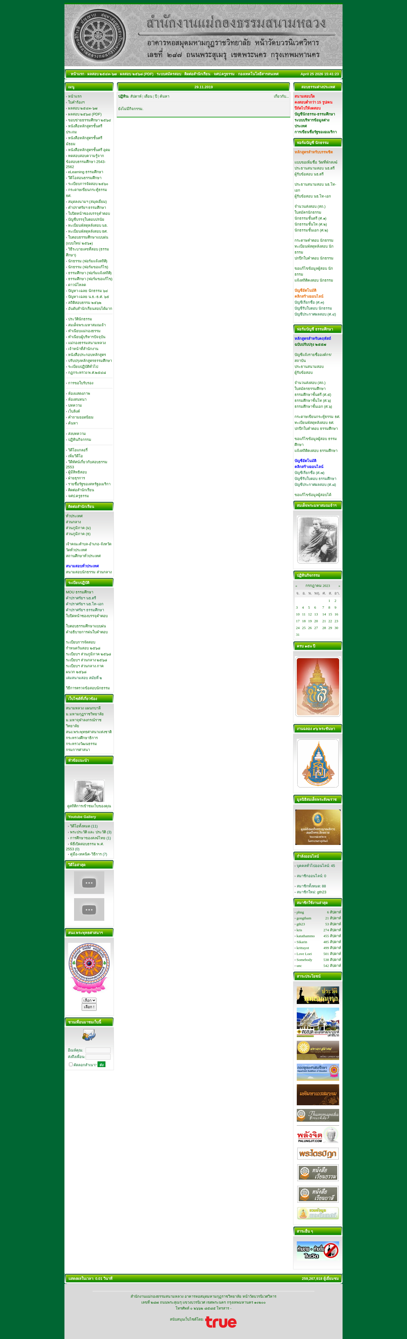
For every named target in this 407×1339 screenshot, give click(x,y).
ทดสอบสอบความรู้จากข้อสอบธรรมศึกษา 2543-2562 (86, 161)
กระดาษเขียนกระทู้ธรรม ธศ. (317, 417)
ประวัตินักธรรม (80, 319)
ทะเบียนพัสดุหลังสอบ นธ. (88, 225)
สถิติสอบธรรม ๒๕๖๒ (85, 303)
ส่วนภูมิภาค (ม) (78, 528)
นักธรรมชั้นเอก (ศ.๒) (311, 230)
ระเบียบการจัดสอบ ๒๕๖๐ (88, 184)
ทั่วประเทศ (74, 516)
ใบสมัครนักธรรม (308, 212)
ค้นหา (73, 423)
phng (300, 912)
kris (299, 930)
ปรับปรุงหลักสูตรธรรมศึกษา (90, 361)
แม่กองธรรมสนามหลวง (87, 343)
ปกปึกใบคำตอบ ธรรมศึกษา (316, 428)
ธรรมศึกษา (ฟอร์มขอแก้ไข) (90, 279)
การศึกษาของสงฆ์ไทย (87, 838)
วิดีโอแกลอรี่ (78, 450)
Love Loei (304, 954)
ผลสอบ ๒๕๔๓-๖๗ (83, 108)
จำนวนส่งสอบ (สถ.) (310, 206)
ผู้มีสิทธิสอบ (77, 472)
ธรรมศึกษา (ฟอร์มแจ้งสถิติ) (90, 273)
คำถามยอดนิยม (81, 417)
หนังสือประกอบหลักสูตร (87, 355)
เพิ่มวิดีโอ (75, 456)
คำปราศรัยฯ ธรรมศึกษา (87, 207)
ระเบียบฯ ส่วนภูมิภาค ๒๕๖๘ (88, 654)
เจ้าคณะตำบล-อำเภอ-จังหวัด (88, 544)
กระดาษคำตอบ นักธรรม (314, 240)
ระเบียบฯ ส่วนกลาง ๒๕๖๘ (86, 660)
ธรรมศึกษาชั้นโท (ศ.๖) (313, 400)
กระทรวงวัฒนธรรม (81, 744)
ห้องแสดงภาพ (79, 393)
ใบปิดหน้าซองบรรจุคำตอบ (89, 213)
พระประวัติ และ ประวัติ (88, 832)
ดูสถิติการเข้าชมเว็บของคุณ (89, 806)
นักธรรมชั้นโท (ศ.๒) (311, 224)
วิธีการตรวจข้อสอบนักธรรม (88, 688)
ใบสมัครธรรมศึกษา (310, 389)
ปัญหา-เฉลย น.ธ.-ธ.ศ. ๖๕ (88, 297)
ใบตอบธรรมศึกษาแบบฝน (86, 626)
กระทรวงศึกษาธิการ (82, 738)
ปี (156, 96)
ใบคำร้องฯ (76, 102)
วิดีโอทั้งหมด (80, 826)
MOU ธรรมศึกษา (79, 592)
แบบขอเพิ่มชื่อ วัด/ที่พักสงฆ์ (316, 162)
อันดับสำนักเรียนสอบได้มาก (90, 308)
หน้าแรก (75, 96)
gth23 (321, 892)
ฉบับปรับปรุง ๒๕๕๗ (310, 344)
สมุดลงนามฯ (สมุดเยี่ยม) (87, 201)
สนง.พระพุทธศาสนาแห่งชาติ (89, 732)
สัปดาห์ (136, 96)
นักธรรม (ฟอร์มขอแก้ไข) (88, 267)
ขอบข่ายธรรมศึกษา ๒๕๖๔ (89, 120)
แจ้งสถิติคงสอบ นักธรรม (314, 280)
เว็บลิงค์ (74, 411)
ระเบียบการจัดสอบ (80, 642)
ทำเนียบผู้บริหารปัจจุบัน (86, 337)
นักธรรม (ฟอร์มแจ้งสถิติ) (87, 261)
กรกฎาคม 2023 (318, 585)
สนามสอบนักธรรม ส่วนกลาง (89, 572)
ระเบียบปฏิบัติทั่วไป (83, 366)
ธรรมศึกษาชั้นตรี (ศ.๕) (313, 394)
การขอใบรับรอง (80, 383)
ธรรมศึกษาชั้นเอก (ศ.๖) (313, 406)
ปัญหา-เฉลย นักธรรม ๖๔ (88, 291)
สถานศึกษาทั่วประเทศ (83, 556)
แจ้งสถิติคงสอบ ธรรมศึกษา (316, 451)
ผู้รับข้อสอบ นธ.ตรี (309, 174)
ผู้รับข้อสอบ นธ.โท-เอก (313, 196)
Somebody (304, 960)
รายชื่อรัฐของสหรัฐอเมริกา (89, 484)
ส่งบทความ (77, 434)
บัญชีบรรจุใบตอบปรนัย (86, 219)
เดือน (148, 96)
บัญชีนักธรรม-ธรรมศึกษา (315, 114)
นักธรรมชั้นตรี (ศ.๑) (310, 218)
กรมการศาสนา (78, 750)
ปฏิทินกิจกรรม (79, 439)
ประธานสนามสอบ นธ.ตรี (315, 168)
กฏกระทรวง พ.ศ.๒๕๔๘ (87, 372)
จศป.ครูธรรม (78, 496)
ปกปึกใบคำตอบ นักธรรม (314, 258)
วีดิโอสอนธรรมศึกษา (84, 178)
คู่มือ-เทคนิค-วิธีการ (86, 854)
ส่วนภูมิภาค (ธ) (78, 534)
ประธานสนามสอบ (309, 366)
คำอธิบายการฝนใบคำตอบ (87, 632)
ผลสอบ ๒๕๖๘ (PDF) (85, 114)
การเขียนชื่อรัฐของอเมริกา (316, 132)
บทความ (75, 405)
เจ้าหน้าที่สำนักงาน (83, 349)
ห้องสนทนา (77, 399)
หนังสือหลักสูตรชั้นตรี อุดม (89, 150)
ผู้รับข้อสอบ (304, 372)
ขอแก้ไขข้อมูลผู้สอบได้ (313, 495)
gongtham (303, 918)
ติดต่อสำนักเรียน (81, 490)
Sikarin (301, 942)
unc (299, 966)
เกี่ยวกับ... (281, 96)
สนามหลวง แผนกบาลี (83, 708)
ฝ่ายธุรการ (76, 478)
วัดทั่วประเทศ (76, 550)
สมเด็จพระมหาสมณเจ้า (87, 325)
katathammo (305, 936)
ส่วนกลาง (73, 522)
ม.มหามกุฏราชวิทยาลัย (85, 714)
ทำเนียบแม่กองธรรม (84, 331)
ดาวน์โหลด (77, 285)
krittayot (302, 948)
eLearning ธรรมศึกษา (85, 172)
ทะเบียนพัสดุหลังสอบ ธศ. (88, 231)
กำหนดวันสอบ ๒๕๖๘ (83, 648)
